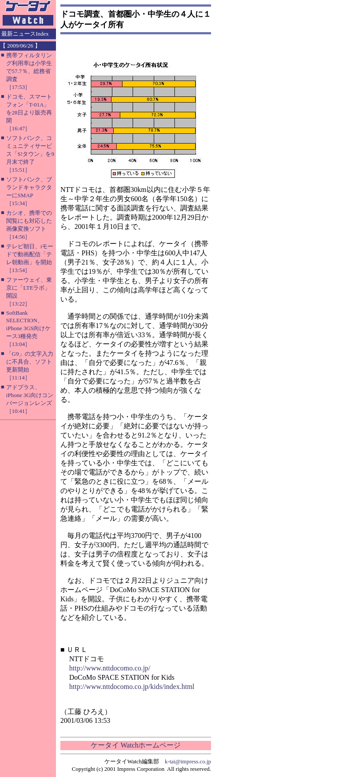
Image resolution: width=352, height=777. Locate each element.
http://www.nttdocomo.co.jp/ (109, 668)
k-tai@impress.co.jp (188, 761)
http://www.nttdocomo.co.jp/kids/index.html (131, 686)
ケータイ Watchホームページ (136, 745)
